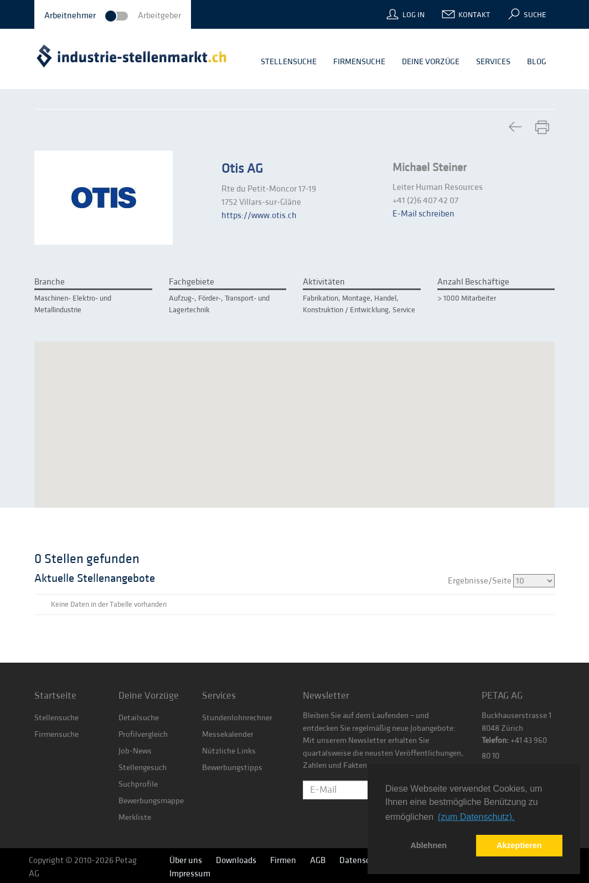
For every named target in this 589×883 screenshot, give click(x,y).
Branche (49, 281)
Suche (535, 15)
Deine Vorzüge (148, 695)
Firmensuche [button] (359, 61)
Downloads (236, 860)
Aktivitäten (324, 281)
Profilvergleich (143, 734)
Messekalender (228, 734)
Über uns (185, 860)
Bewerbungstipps (232, 767)
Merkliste (134, 817)
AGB (318, 860)
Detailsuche (138, 717)
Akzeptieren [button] (519, 845)
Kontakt (474, 15)
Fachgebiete (191, 281)
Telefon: (495, 740)
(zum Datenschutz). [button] (476, 817)
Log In (413, 15)
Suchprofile (138, 784)
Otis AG (242, 169)
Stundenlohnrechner (237, 717)
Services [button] (493, 61)
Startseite (55, 695)
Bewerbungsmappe (151, 801)
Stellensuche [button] (289, 61)
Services (219, 695)
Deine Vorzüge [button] (430, 61)
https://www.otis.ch (259, 215)
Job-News (135, 751)
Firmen (283, 860)
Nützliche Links (229, 751)
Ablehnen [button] (428, 845)
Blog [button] (536, 61)
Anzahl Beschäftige (473, 281)
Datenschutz (363, 860)
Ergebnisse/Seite (501, 580)
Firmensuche (56, 734)
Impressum (189, 873)
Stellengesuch (142, 767)
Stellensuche (56, 717)
